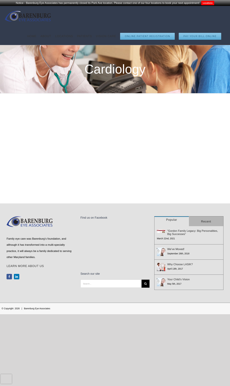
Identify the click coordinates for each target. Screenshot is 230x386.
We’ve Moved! (175, 249)
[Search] (146, 249)
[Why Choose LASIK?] (161, 267)
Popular (171, 219)
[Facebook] (9, 276)
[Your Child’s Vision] (161, 282)
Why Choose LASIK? (180, 264)
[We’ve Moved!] (161, 252)
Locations (208, 3)
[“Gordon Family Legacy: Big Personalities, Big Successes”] (161, 231)
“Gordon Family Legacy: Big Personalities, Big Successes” (192, 232)
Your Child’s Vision (178, 279)
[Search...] (111, 249)
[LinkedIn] (16, 276)
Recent (206, 221)
